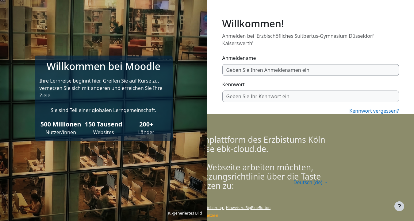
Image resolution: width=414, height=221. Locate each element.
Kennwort (233, 84)
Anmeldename (239, 58)
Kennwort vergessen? (374, 110)
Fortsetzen (207, 215)
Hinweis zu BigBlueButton (248, 207)
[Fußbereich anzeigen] (399, 206)
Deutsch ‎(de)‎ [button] (308, 182)
